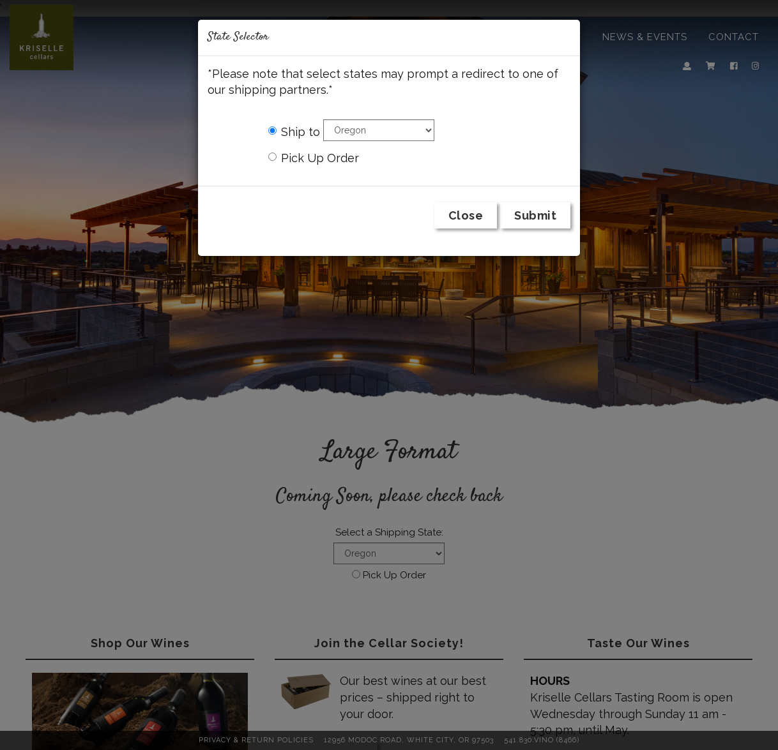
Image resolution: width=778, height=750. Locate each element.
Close (466, 215)
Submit (535, 215)
